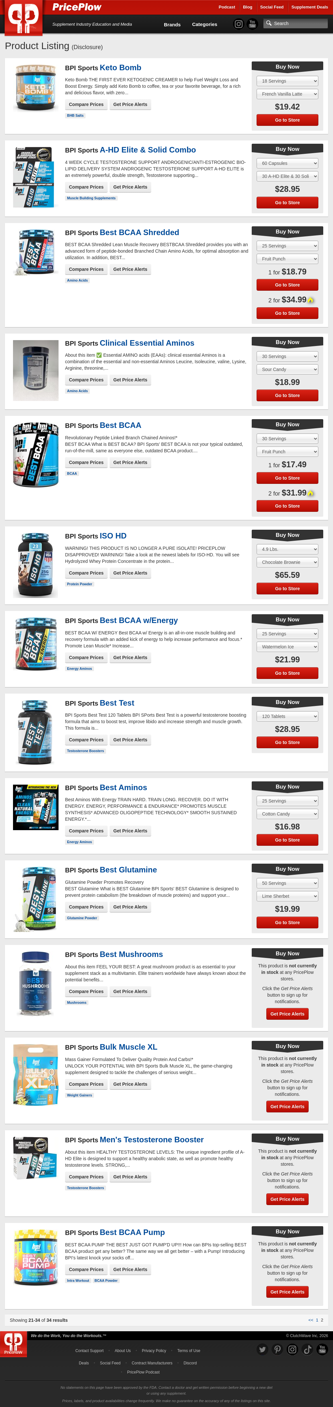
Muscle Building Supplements (91, 198)
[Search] (295, 23)
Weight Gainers (79, 1095)
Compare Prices (86, 104)
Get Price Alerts (130, 104)
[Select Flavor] (287, 94)
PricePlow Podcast (143, 1372)
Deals (84, 1363)
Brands (172, 24)
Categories (205, 24)
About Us (123, 1350)
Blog (247, 7)
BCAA (72, 473)
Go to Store (287, 120)
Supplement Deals (309, 7)
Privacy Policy (154, 1350)
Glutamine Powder (82, 918)
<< (310, 1320)
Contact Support (89, 1350)
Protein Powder (79, 584)
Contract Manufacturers (152, 1363)
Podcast (227, 7)
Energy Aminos (79, 668)
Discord (190, 1363)
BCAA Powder (106, 1280)
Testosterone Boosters (85, 751)
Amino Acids (77, 280)
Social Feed (272, 7)
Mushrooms (77, 1002)
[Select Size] (287, 81)
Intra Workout (78, 1280)
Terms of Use (188, 1350)
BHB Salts (75, 115)
